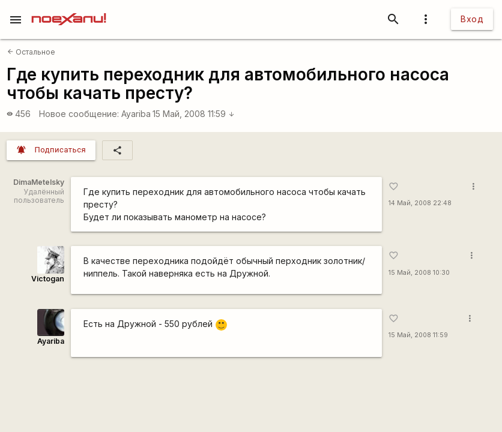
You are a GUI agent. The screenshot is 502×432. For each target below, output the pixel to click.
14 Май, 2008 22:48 (420, 203)
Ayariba (136, 114)
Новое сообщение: (79, 114)
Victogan (47, 278)
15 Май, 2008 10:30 (419, 273)
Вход (472, 19)
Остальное (31, 51)
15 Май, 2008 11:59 (194, 114)
